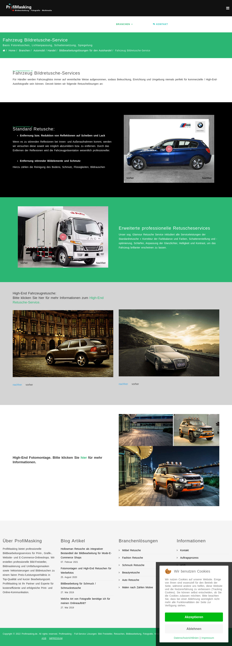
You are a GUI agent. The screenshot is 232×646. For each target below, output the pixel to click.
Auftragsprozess (188, 557)
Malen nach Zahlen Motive (137, 587)
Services (102, 24)
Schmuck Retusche (132, 565)
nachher (17, 384)
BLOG (223, 24)
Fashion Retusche (132, 557)
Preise (142, 24)
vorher (29, 384)
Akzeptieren (194, 617)
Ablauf (178, 24)
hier (84, 457)
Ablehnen (194, 629)
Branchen (123, 24)
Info (85, 24)
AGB (44, 638)
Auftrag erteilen (201, 24)
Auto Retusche (130, 580)
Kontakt (184, 550)
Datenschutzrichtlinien (186, 637)
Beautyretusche (130, 572)
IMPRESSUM (56, 638)
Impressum (208, 637)
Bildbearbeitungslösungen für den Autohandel (85, 50)
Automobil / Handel (45, 50)
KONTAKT (160, 24)
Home (72, 24)
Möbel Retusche (131, 550)
